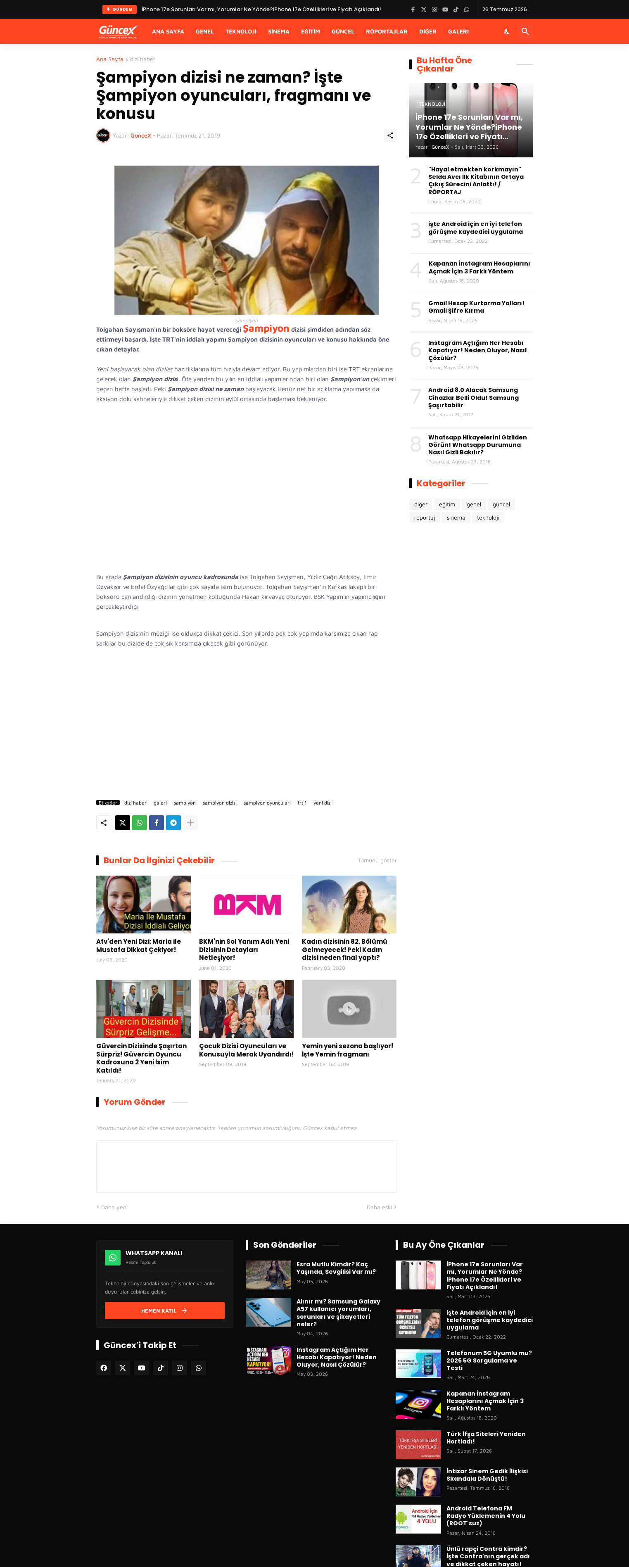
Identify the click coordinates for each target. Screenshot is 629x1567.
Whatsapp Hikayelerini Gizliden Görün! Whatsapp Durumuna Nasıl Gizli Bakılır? (477, 445)
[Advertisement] (246, 726)
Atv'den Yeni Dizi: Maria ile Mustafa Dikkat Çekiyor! (138, 946)
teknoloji (488, 517)
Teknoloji (240, 31)
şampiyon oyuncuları (267, 802)
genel (474, 504)
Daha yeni (114, 1207)
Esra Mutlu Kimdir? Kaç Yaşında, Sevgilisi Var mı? (336, 1268)
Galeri (458, 31)
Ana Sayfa (168, 31)
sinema (456, 517)
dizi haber (142, 59)
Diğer (428, 31)
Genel (205, 31)
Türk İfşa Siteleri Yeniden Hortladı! (486, 1437)
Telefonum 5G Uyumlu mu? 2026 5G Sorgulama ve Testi (489, 1360)
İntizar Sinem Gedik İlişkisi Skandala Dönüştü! (487, 1474)
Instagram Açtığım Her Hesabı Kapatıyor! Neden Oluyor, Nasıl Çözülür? (477, 350)
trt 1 (302, 802)
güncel (501, 504)
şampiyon (185, 802)
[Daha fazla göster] (190, 822)
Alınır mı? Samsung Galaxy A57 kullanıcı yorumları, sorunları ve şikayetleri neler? (338, 1313)
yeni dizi (322, 802)
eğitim (447, 504)
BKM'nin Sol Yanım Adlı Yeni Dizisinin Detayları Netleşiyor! (244, 950)
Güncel (343, 31)
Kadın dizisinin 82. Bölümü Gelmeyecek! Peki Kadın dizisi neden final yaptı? (344, 950)
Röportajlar (387, 31)
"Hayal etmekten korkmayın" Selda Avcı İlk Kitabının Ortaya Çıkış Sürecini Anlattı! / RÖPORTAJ (476, 181)
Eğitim (310, 31)
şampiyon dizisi (220, 802)
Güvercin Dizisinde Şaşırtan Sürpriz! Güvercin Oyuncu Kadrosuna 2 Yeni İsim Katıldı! (141, 1058)
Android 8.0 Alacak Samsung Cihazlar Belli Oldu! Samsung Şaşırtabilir (473, 397)
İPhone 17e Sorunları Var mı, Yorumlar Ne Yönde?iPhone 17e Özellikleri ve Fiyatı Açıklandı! (484, 1276)
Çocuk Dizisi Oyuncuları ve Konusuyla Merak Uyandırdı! (246, 1050)
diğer (420, 504)
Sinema (279, 31)
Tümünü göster (377, 860)
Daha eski (379, 1207)
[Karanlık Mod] (507, 31)
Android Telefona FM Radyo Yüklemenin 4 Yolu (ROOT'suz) (485, 1516)
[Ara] (525, 31)
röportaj (424, 517)
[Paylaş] (390, 135)
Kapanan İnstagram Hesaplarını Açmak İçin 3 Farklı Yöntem (479, 267)
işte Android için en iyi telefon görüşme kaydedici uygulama (475, 227)
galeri (160, 802)
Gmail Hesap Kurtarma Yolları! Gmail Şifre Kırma (476, 306)
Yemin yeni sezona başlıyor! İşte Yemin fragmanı (347, 1050)
